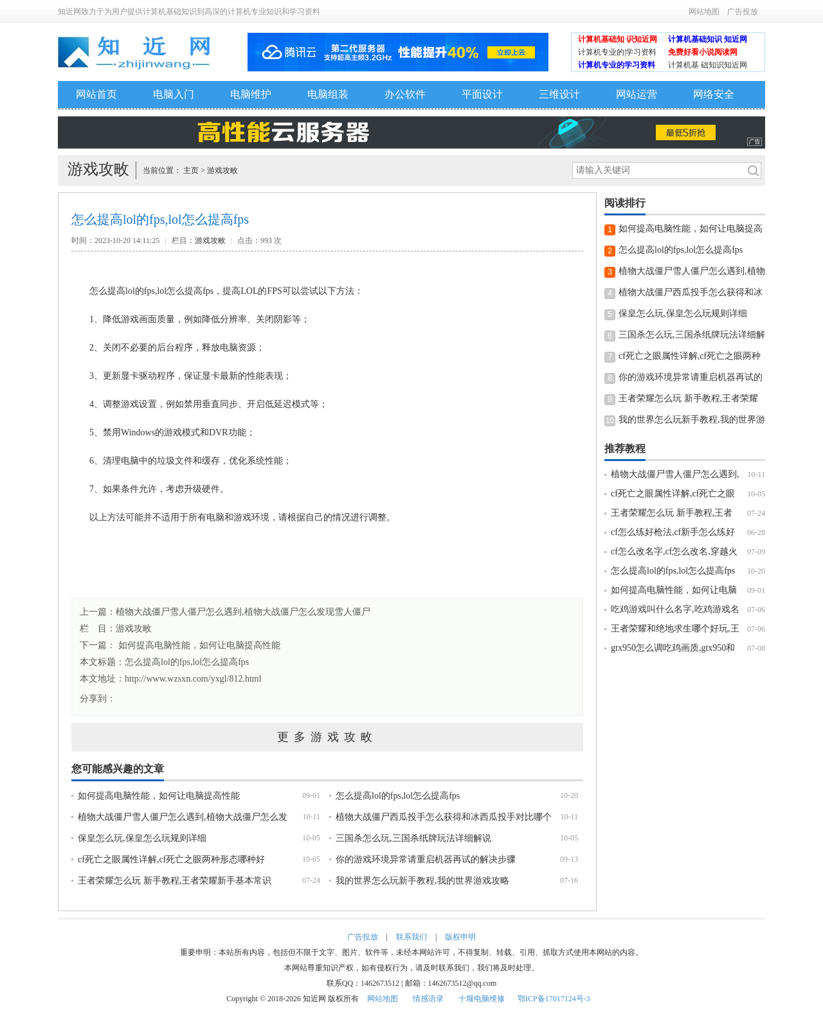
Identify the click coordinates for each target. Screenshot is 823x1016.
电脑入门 (173, 94)
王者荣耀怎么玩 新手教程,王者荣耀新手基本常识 (174, 880)
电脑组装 (327, 94)
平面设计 (482, 94)
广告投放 (742, 11)
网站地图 (704, 11)
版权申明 (460, 936)
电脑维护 (250, 94)
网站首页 (96, 94)
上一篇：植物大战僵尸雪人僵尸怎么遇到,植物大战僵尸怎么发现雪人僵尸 (225, 612)
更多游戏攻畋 (327, 736)
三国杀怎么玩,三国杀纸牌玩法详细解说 (413, 838)
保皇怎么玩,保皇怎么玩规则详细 (142, 838)
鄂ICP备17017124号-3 (554, 998)
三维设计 (559, 94)
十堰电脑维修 (481, 998)
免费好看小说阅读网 (702, 52)
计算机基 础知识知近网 (707, 64)
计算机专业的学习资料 (616, 64)
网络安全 (713, 94)
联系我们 (411, 936)
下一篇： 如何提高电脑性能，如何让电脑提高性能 (180, 645)
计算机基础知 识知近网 (617, 39)
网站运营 (636, 94)
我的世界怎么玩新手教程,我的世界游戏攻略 (422, 880)
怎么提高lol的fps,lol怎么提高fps (187, 662)
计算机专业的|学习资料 (617, 52)
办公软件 (405, 94)
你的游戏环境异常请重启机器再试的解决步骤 (426, 859)
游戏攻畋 (222, 170)
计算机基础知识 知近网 (707, 39)
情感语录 (428, 998)
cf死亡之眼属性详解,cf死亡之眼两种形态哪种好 (171, 859)
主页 (191, 170)
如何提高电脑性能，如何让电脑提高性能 (159, 796)
